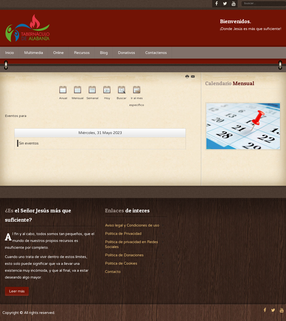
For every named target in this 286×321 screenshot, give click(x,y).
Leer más (17, 291)
